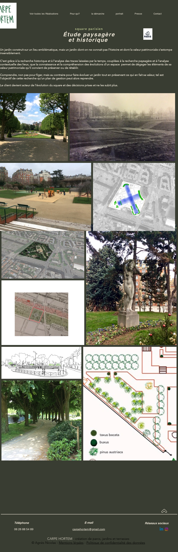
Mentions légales (71, 543)
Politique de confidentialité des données (115, 543)
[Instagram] (166, 529)
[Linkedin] (161, 529)
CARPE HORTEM (59, 539)
